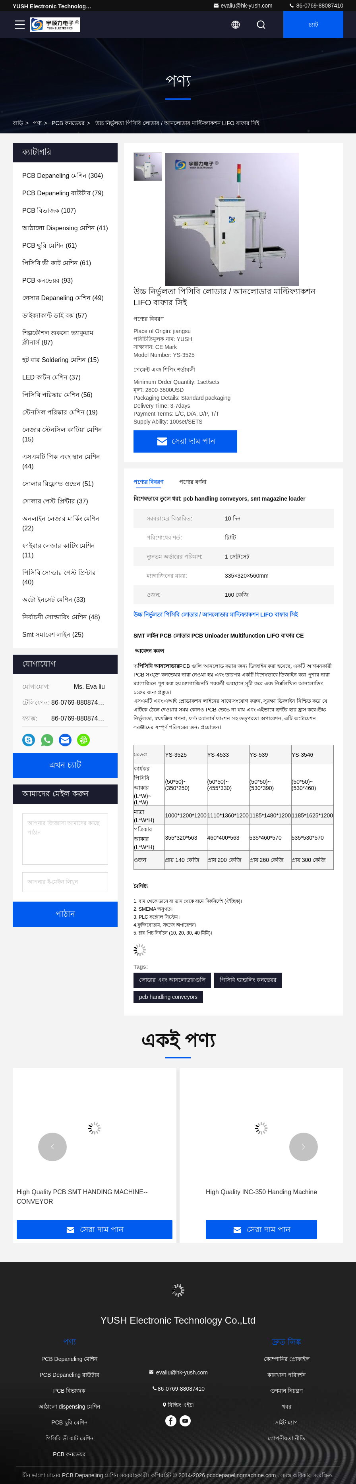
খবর (287, 1406)
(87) (57, 338)
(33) (53, 599)
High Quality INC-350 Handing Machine (261, 1192)
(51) (58, 483)
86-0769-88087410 (315, 5)
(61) (49, 245)
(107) (49, 210)
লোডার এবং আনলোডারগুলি (172, 980)
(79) (63, 193)
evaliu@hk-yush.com (243, 5)
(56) (57, 394)
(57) (54, 315)
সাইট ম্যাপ (286, 1422)
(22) (60, 523)
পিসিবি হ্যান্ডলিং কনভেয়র (248, 980)
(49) (63, 298)
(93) (47, 280)
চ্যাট (313, 24)
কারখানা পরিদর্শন (286, 1375)
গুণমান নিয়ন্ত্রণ (286, 1391)
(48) (61, 617)
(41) (65, 228)
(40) (59, 577)
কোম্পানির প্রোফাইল (287, 1359)
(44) (61, 461)
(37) (51, 377)
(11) (58, 550)
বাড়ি (18, 123)
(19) (60, 412)
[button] (52, 1147)
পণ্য (37, 123)
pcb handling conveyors (168, 997)
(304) (62, 175)
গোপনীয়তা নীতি (287, 1438)
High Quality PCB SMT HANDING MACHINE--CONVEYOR (82, 1197)
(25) (52, 634)
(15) (60, 360)
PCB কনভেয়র (68, 123)
